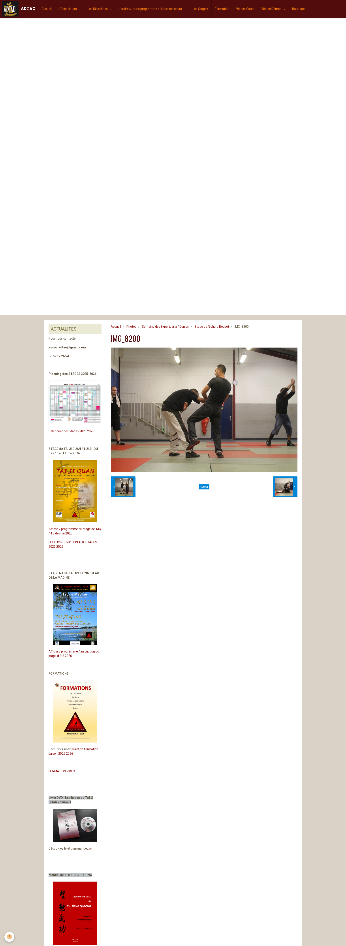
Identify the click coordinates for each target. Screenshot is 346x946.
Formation (222, 9)
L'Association (67, 9)
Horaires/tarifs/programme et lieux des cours (150, 9)
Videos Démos (271, 9)
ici (90, 848)
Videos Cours (245, 9)
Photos (131, 326)
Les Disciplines (98, 9)
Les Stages (200, 9)
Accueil (46, 9)
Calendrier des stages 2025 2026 (71, 431)
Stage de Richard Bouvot (212, 326)
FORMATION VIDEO (62, 771)
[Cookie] (9, 937)
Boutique (298, 9)
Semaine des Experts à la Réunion (165, 326)
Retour (204, 486)
